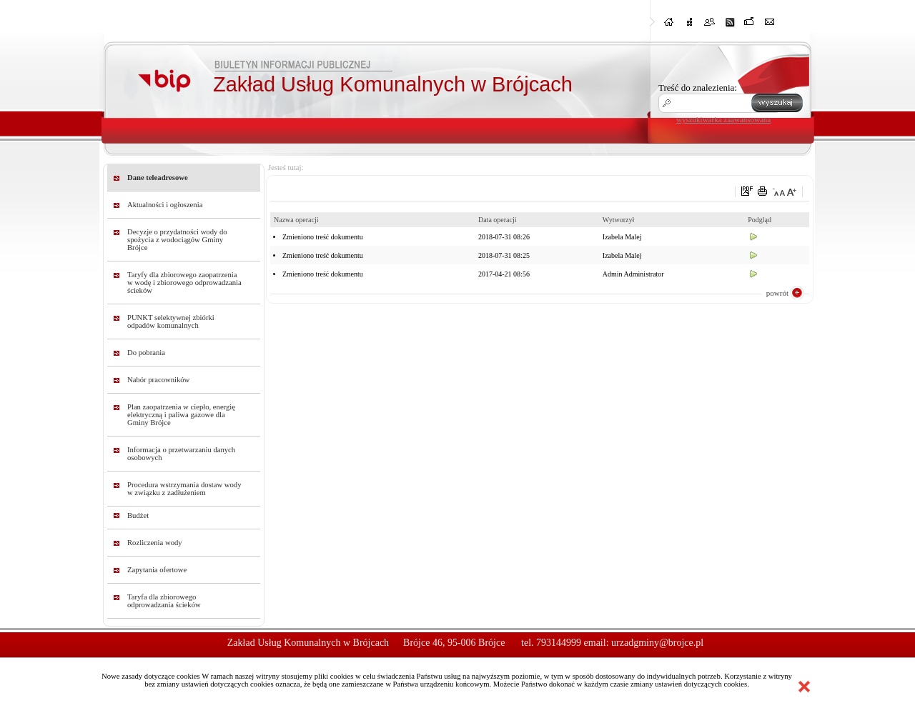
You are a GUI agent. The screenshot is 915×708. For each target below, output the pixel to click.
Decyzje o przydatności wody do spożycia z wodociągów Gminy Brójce (177, 239)
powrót (777, 293)
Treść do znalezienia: (697, 87)
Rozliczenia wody (154, 543)
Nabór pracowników (158, 380)
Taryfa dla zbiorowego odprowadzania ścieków (164, 601)
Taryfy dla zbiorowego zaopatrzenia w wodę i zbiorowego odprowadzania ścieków (184, 282)
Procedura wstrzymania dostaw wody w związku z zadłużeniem (184, 489)
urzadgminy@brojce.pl (657, 642)
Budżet (138, 515)
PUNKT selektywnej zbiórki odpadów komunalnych (170, 321)
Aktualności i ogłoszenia (164, 205)
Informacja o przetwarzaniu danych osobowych (181, 454)
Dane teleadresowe (157, 177)
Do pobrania (146, 353)
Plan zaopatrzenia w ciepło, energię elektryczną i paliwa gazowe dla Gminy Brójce (181, 415)
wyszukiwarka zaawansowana (723, 119)
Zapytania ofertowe (157, 570)
